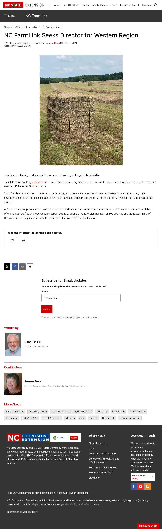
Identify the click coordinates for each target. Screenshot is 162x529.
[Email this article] (22, 266)
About (57, 5)
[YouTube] (140, 486)
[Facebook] (134, 486)
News (7, 27)
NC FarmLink (36, 16)
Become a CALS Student (103, 467)
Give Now (146, 5)
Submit (46, 309)
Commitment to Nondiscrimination (36, 492)
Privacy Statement (78, 492)
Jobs (81, 418)
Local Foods (118, 411)
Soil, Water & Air (30, 418)
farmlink (93, 418)
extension (70, 418)
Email (44, 291)
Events (85, 5)
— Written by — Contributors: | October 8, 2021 (40, 43)
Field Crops (102, 411)
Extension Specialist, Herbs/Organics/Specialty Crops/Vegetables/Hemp (54, 386)
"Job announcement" (129, 418)
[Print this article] (30, 266)
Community (11, 418)
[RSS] (147, 486)
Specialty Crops (137, 411)
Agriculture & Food (15, 411)
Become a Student (129, 5)
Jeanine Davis (53, 43)
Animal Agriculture (38, 411)
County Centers (99, 5)
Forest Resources (51, 418)
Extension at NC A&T (100, 472)
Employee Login (148, 525)
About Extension (98, 443)
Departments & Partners (103, 453)
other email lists (69, 317)
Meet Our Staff (71, 5)
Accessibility (30, 511)
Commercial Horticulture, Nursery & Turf (72, 411)
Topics (114, 5)
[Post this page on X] (7, 266)
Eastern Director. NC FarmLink (36, 346)
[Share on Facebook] (15, 266)
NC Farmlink (108, 418)
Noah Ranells (23, 43)
